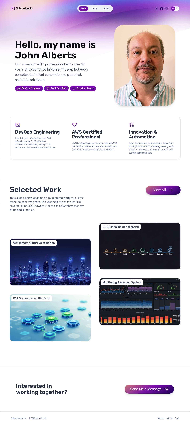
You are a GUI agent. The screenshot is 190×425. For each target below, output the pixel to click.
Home (83, 8)
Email (177, 418)
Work (94, 8)
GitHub (169, 418)
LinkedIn (160, 418)
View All (163, 190)
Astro (21, 418)
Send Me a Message (149, 389)
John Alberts (22, 8)
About (106, 8)
